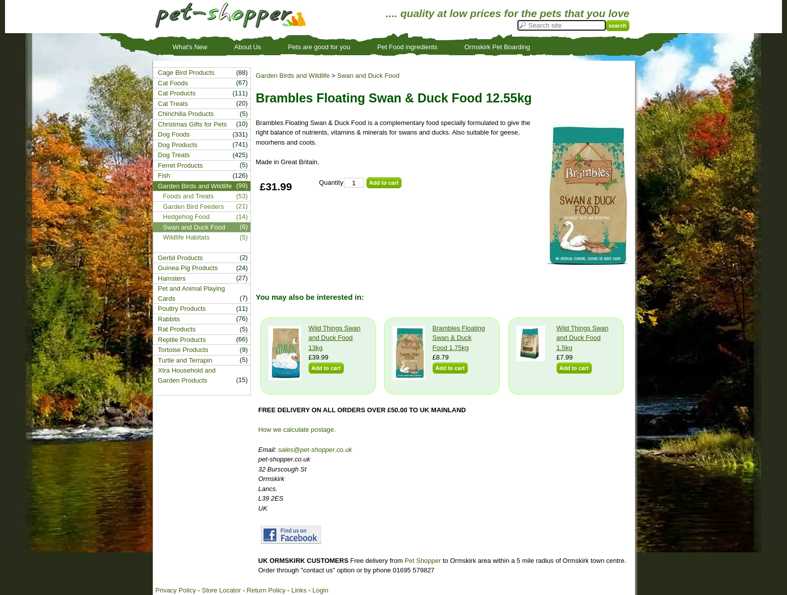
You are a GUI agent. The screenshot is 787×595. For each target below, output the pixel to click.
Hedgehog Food (186, 216)
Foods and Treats (188, 196)
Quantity (331, 182)
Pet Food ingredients (407, 47)
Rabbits (169, 319)
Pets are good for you (319, 47)
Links (298, 590)
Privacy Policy (176, 590)
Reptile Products (182, 339)
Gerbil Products (180, 258)
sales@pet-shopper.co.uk (315, 449)
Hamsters (172, 278)
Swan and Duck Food (368, 75)
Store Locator (221, 590)
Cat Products (177, 93)
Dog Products (178, 145)
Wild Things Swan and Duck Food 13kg (335, 337)
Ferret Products (180, 165)
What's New (190, 47)
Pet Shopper (423, 560)
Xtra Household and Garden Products (187, 375)
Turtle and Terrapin (185, 360)
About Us (247, 47)
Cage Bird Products (186, 72)
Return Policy (266, 590)
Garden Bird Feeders (193, 206)
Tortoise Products (183, 349)
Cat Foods (173, 83)
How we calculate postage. (297, 429)
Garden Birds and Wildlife (293, 75)
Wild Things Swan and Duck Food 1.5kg (583, 337)
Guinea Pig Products (188, 268)
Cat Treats (173, 103)
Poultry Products (182, 308)
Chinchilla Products (186, 113)
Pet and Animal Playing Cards (191, 293)
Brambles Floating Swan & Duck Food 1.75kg (459, 337)
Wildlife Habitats (186, 237)
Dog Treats (174, 155)
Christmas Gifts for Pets (192, 124)
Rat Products (177, 329)
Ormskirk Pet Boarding (497, 47)
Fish (164, 175)
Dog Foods (174, 134)
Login (320, 590)
